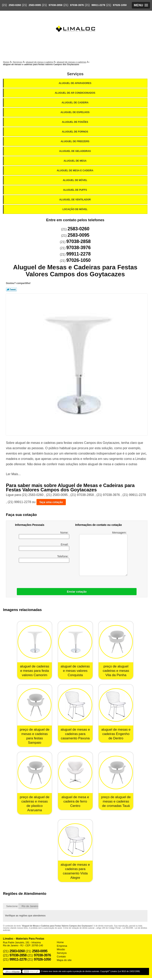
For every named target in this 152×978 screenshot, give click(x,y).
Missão (61, 949)
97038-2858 (55, 5)
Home (60, 942)
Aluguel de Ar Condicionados (75, 93)
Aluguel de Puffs (75, 190)
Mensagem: (103, 553)
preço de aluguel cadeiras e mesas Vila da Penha (116, 670)
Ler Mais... (13, 474)
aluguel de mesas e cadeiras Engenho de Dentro (115, 734)
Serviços (75, 74)
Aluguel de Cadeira (75, 102)
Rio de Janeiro (30, 906)
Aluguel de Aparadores (75, 83)
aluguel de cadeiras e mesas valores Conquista (75, 670)
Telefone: (44, 559)
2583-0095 (35, 5)
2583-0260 (15, 5)
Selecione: (12, 906)
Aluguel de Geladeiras (75, 151)
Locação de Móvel (75, 209)
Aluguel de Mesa (75, 160)
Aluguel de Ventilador (75, 199)
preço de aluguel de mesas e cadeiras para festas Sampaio (34, 736)
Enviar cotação (77, 591)
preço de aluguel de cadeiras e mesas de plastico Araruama (34, 803)
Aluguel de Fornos (75, 131)
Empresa (62, 945)
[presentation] (40, 574)
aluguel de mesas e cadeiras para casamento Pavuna (75, 734)
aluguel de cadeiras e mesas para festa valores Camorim (34, 670)
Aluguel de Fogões (75, 122)
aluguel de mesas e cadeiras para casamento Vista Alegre (75, 871)
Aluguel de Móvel (75, 180)
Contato (61, 956)
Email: (44, 547)
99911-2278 (98, 5)
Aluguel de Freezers (75, 141)
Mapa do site (64, 960)
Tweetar (11, 289)
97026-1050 (119, 5)
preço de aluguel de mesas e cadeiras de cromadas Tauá (116, 801)
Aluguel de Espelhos (75, 112)
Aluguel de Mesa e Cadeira (75, 170)
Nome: (44, 535)
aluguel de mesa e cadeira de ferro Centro (75, 801)
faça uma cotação (51, 502)
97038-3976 (77, 5)
